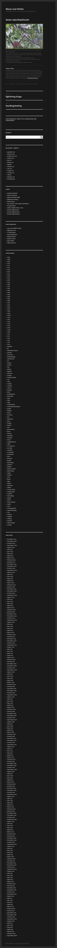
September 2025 (12, 545)
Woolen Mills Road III (13, 214)
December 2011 (11, 888)
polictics (9, 464)
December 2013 (11, 838)
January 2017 (11, 761)
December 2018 (11, 713)
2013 (8, 340)
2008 (8, 330)
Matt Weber (10, 240)
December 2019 (11, 688)
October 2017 (11, 742)
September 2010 (12, 919)
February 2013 (11, 859)
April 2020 (10, 680)
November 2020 (12, 665)
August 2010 (10, 921)
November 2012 (11, 865)
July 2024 (10, 574)
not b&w (9, 448)
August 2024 (11, 572)
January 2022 (11, 636)
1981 (8, 286)
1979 (8, 282)
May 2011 (10, 902)
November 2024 (12, 566)
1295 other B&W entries (14, 228)
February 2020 (11, 684)
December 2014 (11, 813)
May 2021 (10, 653)
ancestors (10, 354)
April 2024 (10, 580)
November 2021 (11, 641)
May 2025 (10, 553)
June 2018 (10, 726)
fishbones (10, 419)
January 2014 (11, 836)
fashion (9, 410)
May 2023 (10, 603)
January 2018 (11, 736)
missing (9, 437)
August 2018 (10, 722)
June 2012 (10, 875)
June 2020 (10, 676)
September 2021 (12, 645)
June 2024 (10, 576)
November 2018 (11, 715)
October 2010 (11, 917)
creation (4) (10, 172)
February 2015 (11, 809)
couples (9, 383)
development (11, 179)
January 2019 (11, 711)
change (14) (10, 166)
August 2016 (10, 771)
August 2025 (11, 547)
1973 (8, 269)
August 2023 (11, 597)
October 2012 (11, 867)
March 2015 (10, 807)
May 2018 (10, 728)
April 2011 (10, 904)
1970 (8, 263)
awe (8, 367)
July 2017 (9, 749)
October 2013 (11, 842)
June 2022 (10, 626)
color (8, 381)
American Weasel (12, 193)
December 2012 (11, 863)
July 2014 (9, 823)
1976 (8, 276)
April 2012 (10, 879)
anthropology (11, 356)
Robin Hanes (11, 201)
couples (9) (10, 170)
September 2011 (11, 894)
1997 (8, 309)
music (9, 439)
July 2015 (9, 798)
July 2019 (10, 699)
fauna (29, 83)
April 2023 (10, 605)
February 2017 (11, 759)
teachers (9, 493)
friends (9, 425)
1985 (8, 294)
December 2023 (11, 589)
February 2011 (11, 908)
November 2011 (11, 890)
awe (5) (9, 160)
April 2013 (10, 854)
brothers (9, 373)
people (9, 460)
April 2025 (10, 555)
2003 (8, 321)
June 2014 (10, 825)
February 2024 (11, 585)
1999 (8, 313)
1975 (8, 273)
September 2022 (12, 620)
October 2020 (11, 668)
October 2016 (11, 767)
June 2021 (10, 651)
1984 (8, 292)
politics (9, 466)
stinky (9, 487)
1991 (8, 303)
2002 (8, 319)
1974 (8, 271)
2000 (8, 317)
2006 (8, 327)
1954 (8, 257)
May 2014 (10, 827)
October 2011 (11, 892)
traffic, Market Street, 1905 (15, 208)
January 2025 (11, 562)
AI (7, 348)
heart (8, 431)
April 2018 (10, 730)
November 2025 (12, 541)
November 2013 (11, 840)
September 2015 (12, 794)
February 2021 (11, 659)
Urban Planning (11, 510)
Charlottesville (19, 83)
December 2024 (11, 564)
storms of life (11, 489)
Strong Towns (11, 205)
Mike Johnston (11, 243)
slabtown (10, 485)
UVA (8, 512)
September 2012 (12, 869)
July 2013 (9, 848)
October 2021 (11, 643)
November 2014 (11, 815)
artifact (9, 363)
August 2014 (10, 821)
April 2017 (10, 755)
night (8, 444)
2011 (8, 336)
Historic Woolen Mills (13, 197)
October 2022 (11, 618)
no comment (11, 446)
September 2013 (12, 844)
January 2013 (11, 861)
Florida (9, 423)
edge (8, 402)
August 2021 (10, 647)
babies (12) (10, 162)
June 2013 (10, 850)
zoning (9, 525)
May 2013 (10, 852)
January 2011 (11, 910)
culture (9, 175)
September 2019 (12, 695)
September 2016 (12, 769)
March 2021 (10, 657)
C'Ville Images (11, 232)
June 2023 (10, 601)
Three (9, 500)
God (8, 427)
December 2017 (11, 738)
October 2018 (11, 717)
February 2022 (11, 634)
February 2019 (11, 709)
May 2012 (10, 877)
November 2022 (12, 616)
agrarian (9, 346)
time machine (11, 502)
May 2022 (10, 628)
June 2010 (10, 925)
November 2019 (11, 690)
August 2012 (10, 871)
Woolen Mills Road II (13, 212)
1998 (8, 311)
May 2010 (10, 927)
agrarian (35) (11, 152)
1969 (8, 261)
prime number (11, 469)
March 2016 (10, 782)
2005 (8, 325)
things (9, 498)
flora (32, 83)
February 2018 (11, 734)
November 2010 (11, 915)
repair (9, 473)
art (8, 361)
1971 (8, 265)
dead (8, 392)
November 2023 (12, 591)
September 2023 (12, 595)
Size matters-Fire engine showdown (18, 203)
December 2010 (11, 912)
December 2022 (11, 614)
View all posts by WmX (32, 78)
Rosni (9, 479)
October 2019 (11, 692)
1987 (8, 298)
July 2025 (10, 549)
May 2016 (10, 778)
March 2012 (10, 881)
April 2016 (10, 780)
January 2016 (11, 786)
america (9, 352)
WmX (7, 83)
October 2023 (11, 593)
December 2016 (11, 763)
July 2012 (9, 873)
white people (11, 523)
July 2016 (10, 773)
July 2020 (10, 674)
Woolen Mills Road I (13, 210)
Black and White (15, 9)
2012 (8, 338)
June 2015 (10, 800)
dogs (8, 398)
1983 (8, 290)
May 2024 (10, 578)
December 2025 (11, 539)
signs (8, 481)
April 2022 (10, 630)
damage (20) (11, 177)
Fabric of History (12, 195)
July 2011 (9, 898)
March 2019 (10, 707)
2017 (8, 342)
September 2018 (12, 719)
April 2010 (10, 929)
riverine (9, 475)
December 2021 (11, 639)
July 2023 (10, 599)
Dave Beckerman (12, 234)
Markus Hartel (11, 236)
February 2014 (11, 834)
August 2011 (10, 896)
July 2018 (9, 724)
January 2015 (11, 811)
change (9, 375)
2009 (8, 332)
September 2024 (12, 570)
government (11, 429)
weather (36, 83)
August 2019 (10, 697)
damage (26, 83)
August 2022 (11, 622)
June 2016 (10, 775)
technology (10, 496)
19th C (9, 315)
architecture (10, 359)
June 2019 (10, 701)
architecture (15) (12, 156)
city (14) (9, 168)
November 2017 (11, 740)
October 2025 (11, 543)
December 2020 (11, 663)
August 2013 (10, 846)
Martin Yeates (11, 238)
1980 (8, 284)
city (8, 379)
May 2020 (10, 678)
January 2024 (11, 587)
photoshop (10, 462)
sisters (9, 483)
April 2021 (10, 655)
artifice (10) (10, 158)
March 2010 (10, 931)
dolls (8, 400)
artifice (9, 365)
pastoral (9, 458)
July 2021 (9, 649)
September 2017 (12, 744)
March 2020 (10, 682)
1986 (8, 296)
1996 (8, 307)
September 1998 (12, 935)
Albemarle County (12, 350)
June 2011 (10, 900)
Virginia (9, 516)
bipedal (9, 164)
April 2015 (10, 805)
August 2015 (10, 796)
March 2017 (10, 757)
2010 (8, 334)
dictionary (10, 396)
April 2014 (10, 829)
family (9, 408)
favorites (9, 415)
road (8, 477)
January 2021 (11, 661)
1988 (8, 300)
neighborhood (11, 442)
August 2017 (10, 746)
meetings (10, 435)
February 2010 (11, 933)
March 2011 (10, 906)
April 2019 (10, 705)
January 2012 (11, 885)
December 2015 (11, 788)
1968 (8, 259)
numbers (9, 450)
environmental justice (13, 406)
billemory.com (11, 230)
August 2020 (11, 672)
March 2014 (10, 832)
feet (8, 417)
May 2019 (10, 703)
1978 (8, 280)
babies (9, 369)
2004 (8, 323)
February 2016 (11, 784)
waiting (9, 518)
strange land (11, 491)
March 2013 (10, 856)
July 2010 (9, 923)
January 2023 (11, 612)
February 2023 (11, 609)
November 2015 (11, 790)
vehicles (9, 514)
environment (11, 404)
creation (9, 386)
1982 (8, 288)
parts (8, 456)
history (9, 433)
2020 (8, 344)
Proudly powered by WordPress (22, 943)
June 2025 (10, 551)
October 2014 (11, 817)
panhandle (10, 454)
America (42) (11, 154)
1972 (8, 267)
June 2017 (10, 751)
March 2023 (10, 607)
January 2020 (11, 686)
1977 (8, 278)
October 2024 (11, 568)
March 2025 (10, 558)
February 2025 (11, 560)
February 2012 (11, 883)
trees (8, 506)
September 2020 (12, 670)
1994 (8, 305)
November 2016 (11, 765)
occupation (10, 452)
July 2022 (10, 624)
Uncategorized (11, 508)
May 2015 (10, 802)
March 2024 (10, 582)
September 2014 (12, 819)
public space (10, 471)
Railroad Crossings (12, 199)
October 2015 (11, 792)
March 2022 (10, 632)
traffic (9, 504)
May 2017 (10, 753)
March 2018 (10, 732)
